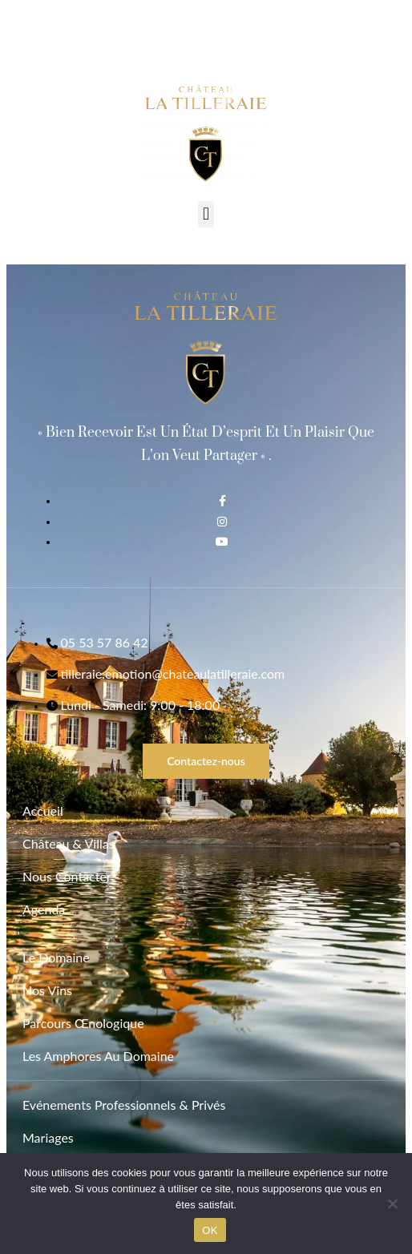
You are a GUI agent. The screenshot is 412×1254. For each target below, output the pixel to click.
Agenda (43, 909)
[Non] (392, 1204)
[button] (205, 214)
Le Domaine (56, 957)
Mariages (48, 1137)
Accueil (42, 810)
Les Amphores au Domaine (98, 1055)
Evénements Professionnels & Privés (123, 1104)
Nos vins (47, 990)
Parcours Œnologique (83, 1022)
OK (209, 1230)
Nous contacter (66, 876)
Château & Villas (68, 843)
